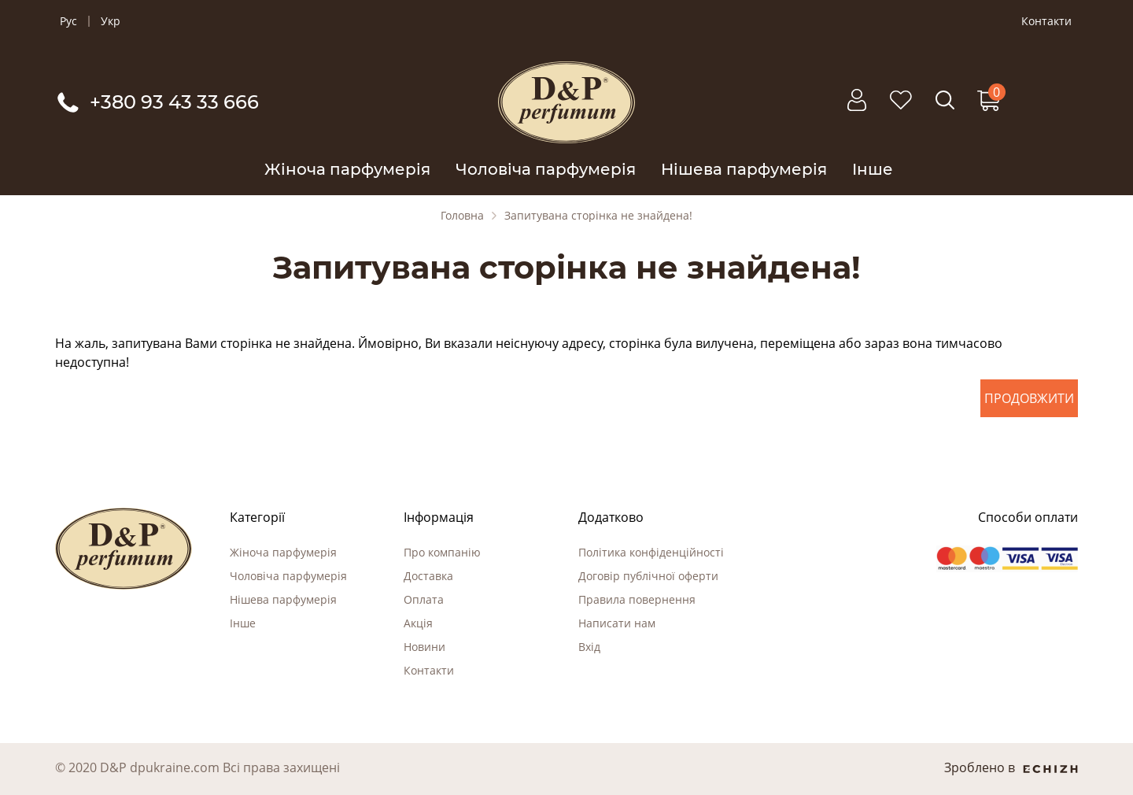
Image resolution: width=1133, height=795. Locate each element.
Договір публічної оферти (648, 575)
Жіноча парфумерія (347, 169)
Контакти (1046, 21)
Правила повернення (637, 599)
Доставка (428, 575)
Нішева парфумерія (744, 169)
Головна (462, 216)
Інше (872, 169)
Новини (424, 646)
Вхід (589, 646)
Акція (418, 623)
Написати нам (616, 623)
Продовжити (1029, 398)
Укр (110, 21)
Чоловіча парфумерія (546, 169)
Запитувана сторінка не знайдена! (598, 216)
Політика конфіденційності (651, 552)
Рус (68, 21)
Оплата (424, 599)
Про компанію (442, 552)
